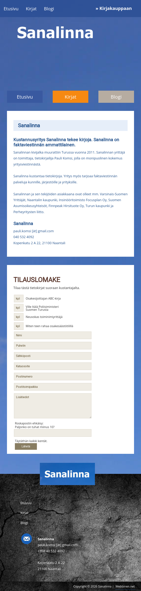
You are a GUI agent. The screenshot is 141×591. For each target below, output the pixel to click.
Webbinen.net (125, 586)
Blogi (49, 9)
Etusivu (11, 9)
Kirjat (31, 9)
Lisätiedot (52, 405)
